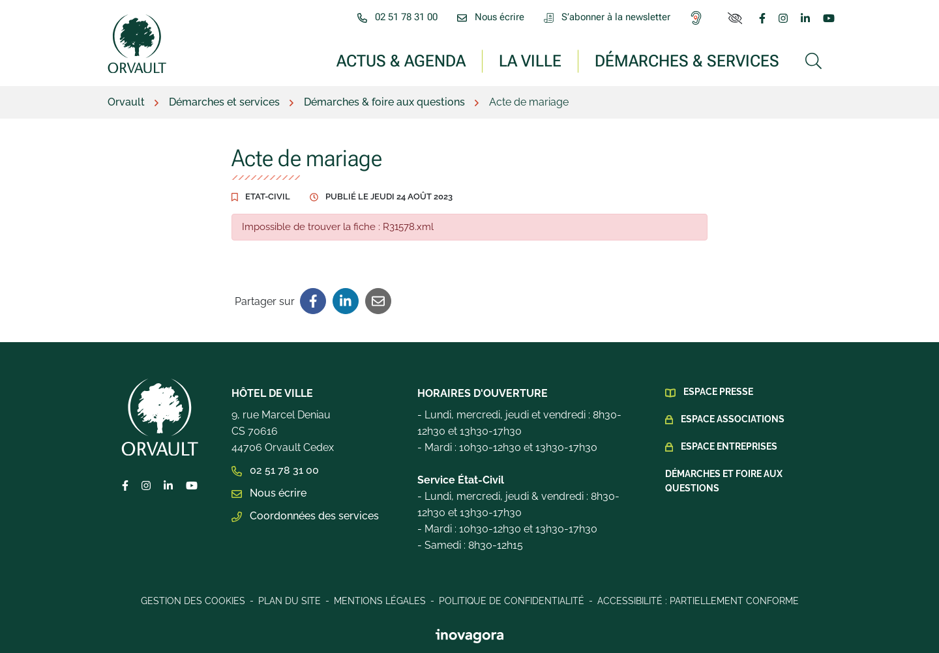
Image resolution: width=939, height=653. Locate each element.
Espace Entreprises (729, 446)
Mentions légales (380, 601)
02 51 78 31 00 (275, 470)
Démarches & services (687, 60)
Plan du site (289, 601)
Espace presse (718, 391)
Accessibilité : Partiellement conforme (698, 601)
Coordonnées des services (305, 516)
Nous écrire (268, 493)
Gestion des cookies (193, 601)
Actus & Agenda (401, 60)
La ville (530, 60)
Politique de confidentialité (511, 601)
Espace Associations (732, 419)
